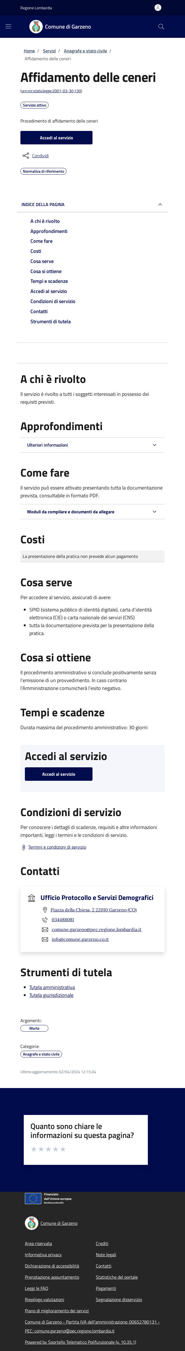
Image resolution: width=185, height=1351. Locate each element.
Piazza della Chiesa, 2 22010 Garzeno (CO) (94, 910)
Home (29, 50)
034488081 (63, 919)
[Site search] (161, 26)
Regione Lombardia (36, 8)
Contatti (104, 1265)
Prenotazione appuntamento (52, 1277)
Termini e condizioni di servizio (57, 847)
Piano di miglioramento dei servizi (57, 1310)
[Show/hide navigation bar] (8, 26)
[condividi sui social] (35, 155)
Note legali (106, 1254)
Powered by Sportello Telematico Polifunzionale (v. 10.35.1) (80, 1342)
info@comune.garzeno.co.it (80, 939)
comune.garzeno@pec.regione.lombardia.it (96, 929)
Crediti (102, 1243)
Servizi (49, 50)
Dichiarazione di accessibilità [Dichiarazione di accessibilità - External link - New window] (52, 1265)
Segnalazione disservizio (119, 1299)
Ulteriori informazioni (47, 445)
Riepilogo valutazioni (44, 1299)
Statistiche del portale (117, 1277)
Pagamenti (106, 1288)
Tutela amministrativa (52, 987)
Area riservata (38, 1243)
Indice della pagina (43, 204)
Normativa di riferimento (43, 170)
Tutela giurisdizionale (51, 995)
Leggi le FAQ (36, 1288)
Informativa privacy (43, 1254)
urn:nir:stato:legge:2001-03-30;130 (51, 91)
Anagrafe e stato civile (85, 50)
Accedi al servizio (56, 137)
